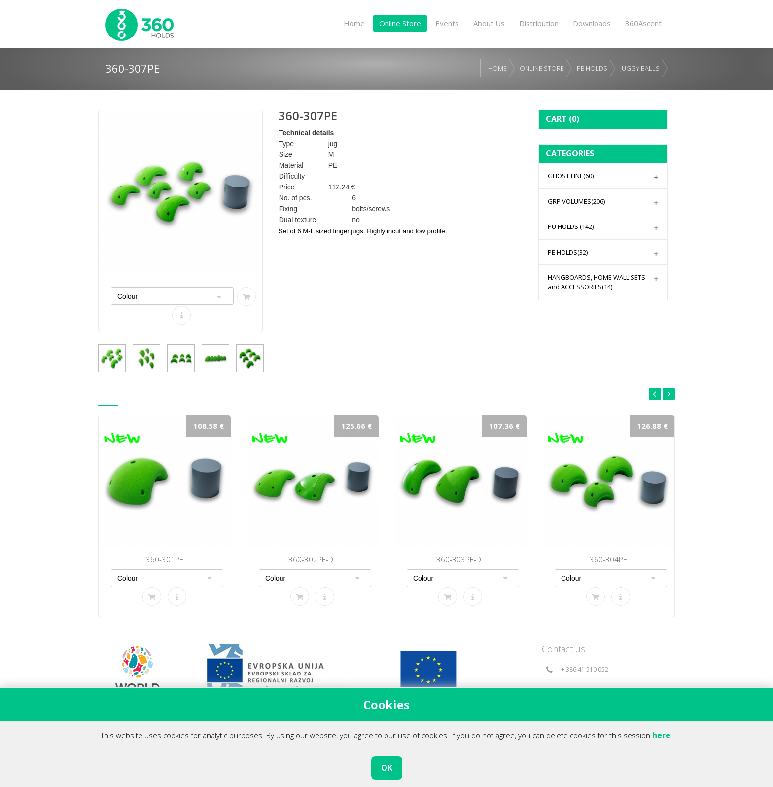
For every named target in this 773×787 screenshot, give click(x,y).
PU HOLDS (571, 226)
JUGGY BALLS (640, 68)
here (661, 735)
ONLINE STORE (542, 68)
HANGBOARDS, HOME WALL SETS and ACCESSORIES (596, 282)
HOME (497, 68)
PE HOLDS (592, 68)
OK (386, 767)
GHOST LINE (571, 175)
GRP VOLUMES (576, 201)
